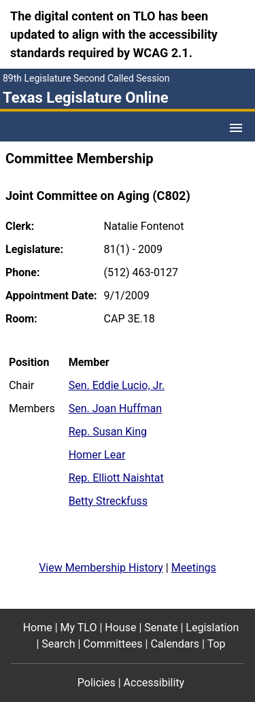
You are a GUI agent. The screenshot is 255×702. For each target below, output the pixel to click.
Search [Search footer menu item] (58, 643)
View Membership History (101, 567)
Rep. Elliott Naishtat (116, 477)
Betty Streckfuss (108, 501)
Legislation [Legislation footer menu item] (212, 627)
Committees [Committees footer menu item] (112, 643)
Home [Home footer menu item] (37, 627)
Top (216, 643)
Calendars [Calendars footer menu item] (174, 643)
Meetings (193, 567)
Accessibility (154, 682)
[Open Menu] (236, 127)
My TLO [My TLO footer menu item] (79, 627)
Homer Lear (97, 454)
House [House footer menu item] (120, 627)
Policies (97, 682)
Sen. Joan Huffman (115, 408)
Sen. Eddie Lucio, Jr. (117, 385)
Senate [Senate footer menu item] (160, 627)
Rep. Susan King (108, 431)
